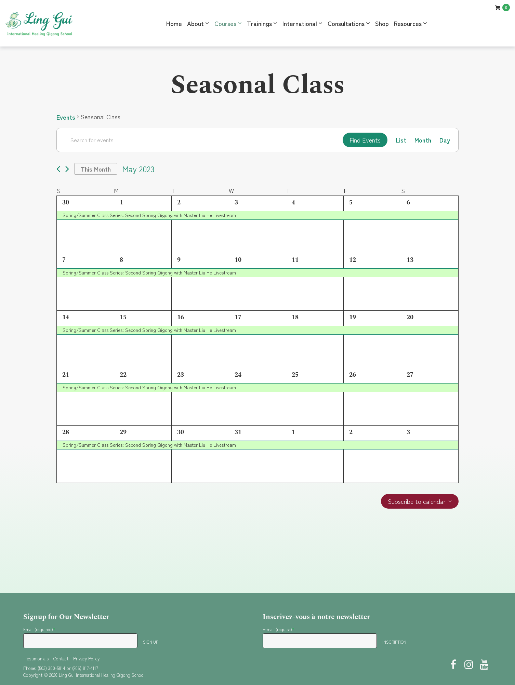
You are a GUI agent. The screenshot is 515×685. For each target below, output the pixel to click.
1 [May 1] (121, 202)
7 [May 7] (64, 260)
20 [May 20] (410, 317)
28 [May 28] (65, 432)
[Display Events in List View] (401, 140)
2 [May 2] (179, 202)
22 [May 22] (123, 374)
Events (65, 116)
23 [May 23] (180, 374)
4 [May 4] (293, 202)
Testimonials (37, 658)
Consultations (346, 23)
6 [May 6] (408, 202)
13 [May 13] (410, 260)
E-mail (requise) (278, 629)
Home (174, 23)
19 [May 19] (352, 317)
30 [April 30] (65, 202)
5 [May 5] (351, 202)
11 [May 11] (295, 260)
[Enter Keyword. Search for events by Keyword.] (200, 140)
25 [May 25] (295, 374)
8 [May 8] (121, 260)
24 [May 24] (238, 374)
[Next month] (67, 169)
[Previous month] (58, 169)
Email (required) (39, 629)
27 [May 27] (410, 374)
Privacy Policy (86, 658)
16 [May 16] (180, 317)
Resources (408, 23)
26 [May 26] (352, 374)
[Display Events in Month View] (422, 140)
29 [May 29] (123, 432)
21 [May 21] (65, 374)
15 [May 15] (123, 317)
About (195, 23)
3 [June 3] (408, 432)
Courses (225, 23)
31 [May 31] (238, 432)
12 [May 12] (352, 260)
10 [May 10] (238, 260)
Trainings (259, 23)
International (299, 23)
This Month (96, 168)
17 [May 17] (238, 317)
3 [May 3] (236, 202)
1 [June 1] (293, 432)
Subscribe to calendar (417, 501)
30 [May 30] (180, 432)
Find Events (365, 139)
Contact (60, 658)
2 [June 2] (351, 432)
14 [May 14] (65, 317)
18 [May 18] (295, 317)
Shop (382, 23)
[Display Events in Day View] (444, 140)
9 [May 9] (179, 260)
